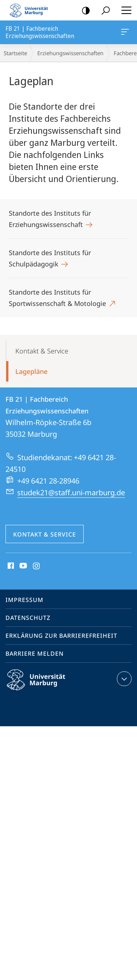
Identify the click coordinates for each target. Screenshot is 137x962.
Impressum (24, 600)
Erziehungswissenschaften (70, 53)
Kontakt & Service (41, 350)
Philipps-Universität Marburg (42, 686)
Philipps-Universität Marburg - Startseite (31, 10)
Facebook (10, 566)
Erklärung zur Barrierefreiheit (61, 636)
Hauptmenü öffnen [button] (124, 10)
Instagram (36, 566)
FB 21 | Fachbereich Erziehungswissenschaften (124, 33)
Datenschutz (27, 618)
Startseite (15, 53)
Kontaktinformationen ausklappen (123, 678)
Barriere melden (34, 653)
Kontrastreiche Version (83, 10)
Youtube (22, 566)
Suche (103, 10)
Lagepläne (31, 371)
